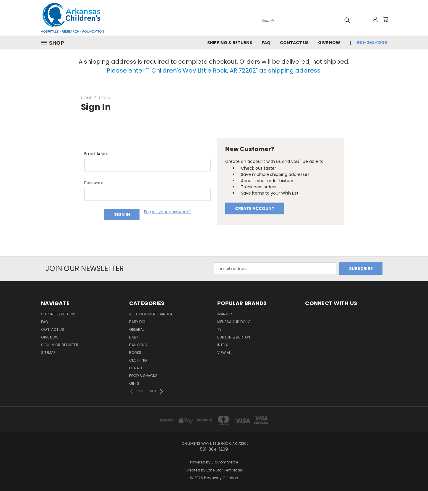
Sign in (48, 344)
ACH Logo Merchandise (151, 314)
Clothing (138, 360)
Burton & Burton (233, 337)
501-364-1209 (372, 43)
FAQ (266, 43)
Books (135, 352)
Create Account (255, 208)
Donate (136, 367)
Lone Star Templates (224, 470)
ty (219, 329)
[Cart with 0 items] (385, 19)
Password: (94, 183)
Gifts (134, 383)
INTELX (222, 344)
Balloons (138, 344)
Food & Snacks (143, 375)
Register (70, 344)
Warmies (225, 314)
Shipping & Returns (229, 43)
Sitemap (48, 352)
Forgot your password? (167, 212)
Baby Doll (138, 321)
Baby (133, 337)
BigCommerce (224, 462)
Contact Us (294, 43)
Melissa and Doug (234, 321)
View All (224, 352)
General (136, 329)
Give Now (329, 43)
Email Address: (99, 154)
